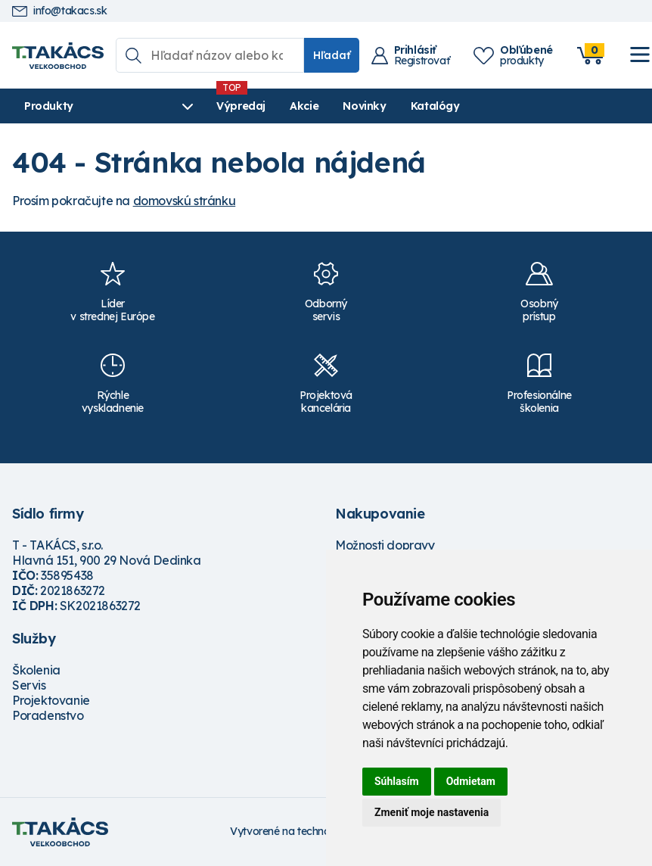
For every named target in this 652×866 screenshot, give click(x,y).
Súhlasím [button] (396, 781)
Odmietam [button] (470, 781)
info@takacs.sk (59, 11)
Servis (29, 685)
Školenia (36, 670)
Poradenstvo (48, 715)
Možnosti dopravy (385, 545)
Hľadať (331, 55)
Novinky (364, 106)
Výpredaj (240, 106)
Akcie (304, 106)
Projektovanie (51, 700)
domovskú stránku (184, 200)
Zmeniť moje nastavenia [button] (431, 812)
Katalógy (435, 106)
